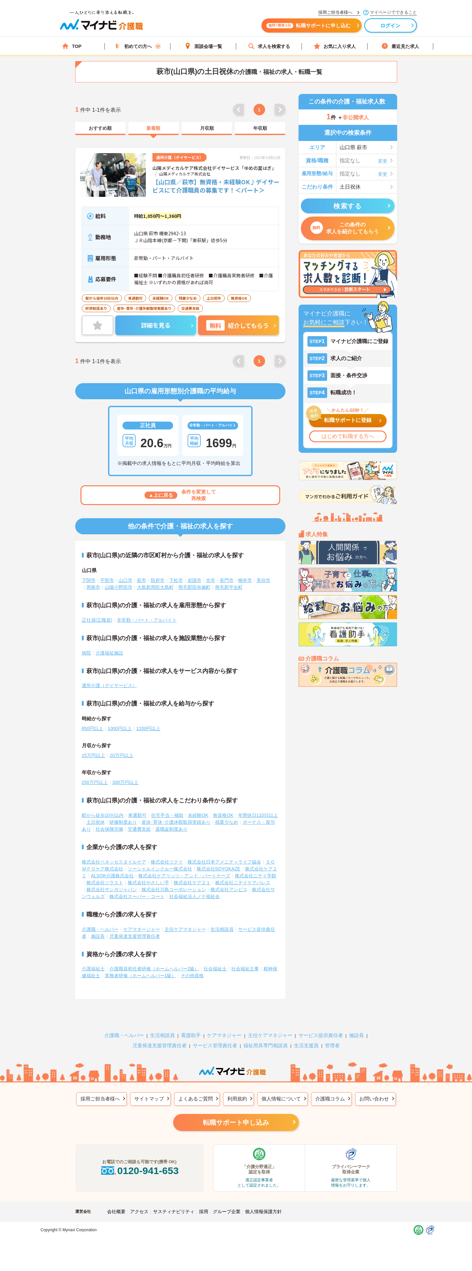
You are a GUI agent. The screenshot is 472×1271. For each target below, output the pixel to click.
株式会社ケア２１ (192, 882)
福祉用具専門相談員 (265, 1045)
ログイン (390, 25)
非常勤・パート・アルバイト (147, 620)
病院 (86, 653)
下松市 (176, 580)
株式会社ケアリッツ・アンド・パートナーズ (184, 875)
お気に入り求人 (335, 46)
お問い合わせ (374, 1098)
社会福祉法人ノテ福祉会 (194, 896)
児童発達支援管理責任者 (134, 936)
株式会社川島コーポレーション (174, 889)
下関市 (89, 580)
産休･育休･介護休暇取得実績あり (176, 822)
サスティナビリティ (173, 1211)
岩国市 (194, 580)
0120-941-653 (139, 1170)
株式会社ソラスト (104, 882)
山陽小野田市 (118, 587)
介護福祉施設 (109, 653)
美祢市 (263, 580)
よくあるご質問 (195, 1098)
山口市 (125, 580)
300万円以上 (125, 782)
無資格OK (223, 815)
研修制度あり (123, 822)
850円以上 (92, 728)
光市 (210, 580)
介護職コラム (330, 1098)
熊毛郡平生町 (229, 587)
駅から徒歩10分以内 (103, 815)
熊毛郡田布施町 (194, 587)
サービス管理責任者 (215, 1045)
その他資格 (192, 975)
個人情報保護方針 (263, 1211)
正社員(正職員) (97, 620)
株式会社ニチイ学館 (255, 875)
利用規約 (237, 1098)
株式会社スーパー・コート (137, 896)
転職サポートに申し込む (308, 25)
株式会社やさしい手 (148, 882)
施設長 (98, 936)
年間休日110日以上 (258, 815)
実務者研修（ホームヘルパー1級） (140, 975)
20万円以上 (121, 755)
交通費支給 (139, 829)
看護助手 (191, 1035)
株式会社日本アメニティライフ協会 (224, 862)
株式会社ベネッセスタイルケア (114, 862)
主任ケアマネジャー (185, 929)
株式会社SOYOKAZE (218, 868)
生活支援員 (306, 1045)
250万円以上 (95, 782)
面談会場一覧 (203, 46)
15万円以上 (93, 755)
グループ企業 (226, 1211)
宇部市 (107, 580)
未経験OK (198, 815)
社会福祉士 (215, 968)
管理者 (332, 1045)
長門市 (227, 580)
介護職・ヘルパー (100, 929)
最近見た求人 (400, 46)
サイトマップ (149, 1098)
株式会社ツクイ (167, 862)
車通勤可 (137, 815)
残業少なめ (226, 822)
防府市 (158, 580)
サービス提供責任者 (321, 1035)
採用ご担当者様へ (100, 1098)
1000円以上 (120, 728)
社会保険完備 (109, 829)
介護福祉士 (93, 968)
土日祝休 (95, 822)
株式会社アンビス (229, 889)
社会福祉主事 (245, 968)
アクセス (139, 1211)
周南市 (93, 587)
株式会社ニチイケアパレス (242, 882)
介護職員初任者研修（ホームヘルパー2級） (154, 968)
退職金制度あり (171, 829)
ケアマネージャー (141, 929)
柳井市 (245, 580)
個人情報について (281, 1098)
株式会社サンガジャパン (111, 889)
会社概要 (116, 1211)
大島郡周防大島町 (155, 587)
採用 (203, 1211)
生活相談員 (222, 929)
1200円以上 (148, 728)
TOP (71, 46)
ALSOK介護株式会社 (112, 875)
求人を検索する (269, 46)
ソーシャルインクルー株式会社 (160, 868)
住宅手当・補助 (167, 815)
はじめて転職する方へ (348, 436)
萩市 (141, 580)
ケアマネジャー (224, 1035)
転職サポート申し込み (236, 1122)
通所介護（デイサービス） (109, 685)
